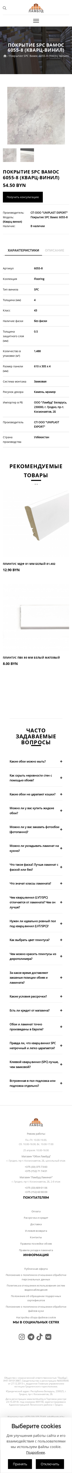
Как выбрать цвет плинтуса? (29, 940)
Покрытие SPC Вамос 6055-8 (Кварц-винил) (39, 56)
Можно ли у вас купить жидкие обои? (32, 810)
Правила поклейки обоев (36, 1243)
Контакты (36, 1237)
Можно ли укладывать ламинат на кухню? (34, 848)
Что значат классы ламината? (30, 883)
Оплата (36, 1211)
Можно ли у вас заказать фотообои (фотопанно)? (34, 829)
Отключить (50, 1464)
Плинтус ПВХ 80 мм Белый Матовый (31, 657)
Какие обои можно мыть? (28, 761)
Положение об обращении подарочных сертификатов (36, 1298)
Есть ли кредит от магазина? (29, 1010)
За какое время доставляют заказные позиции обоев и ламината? (29, 977)
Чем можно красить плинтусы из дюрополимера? (33, 956)
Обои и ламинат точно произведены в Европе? (26, 1026)
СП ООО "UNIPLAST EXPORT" (49, 212)
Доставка (36, 1224)
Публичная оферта (36, 1269)
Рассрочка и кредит (36, 1217)
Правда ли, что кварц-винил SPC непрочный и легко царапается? (33, 1045)
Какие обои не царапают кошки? (32, 794)
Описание (54, 250)
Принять (20, 1464)
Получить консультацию (23, 197)
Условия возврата (36, 1230)
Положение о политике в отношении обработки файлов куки (36, 1309)
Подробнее (35, 1452)
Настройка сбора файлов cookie (36, 1317)
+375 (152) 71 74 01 (36, 1171)
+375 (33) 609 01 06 (36, 1187)
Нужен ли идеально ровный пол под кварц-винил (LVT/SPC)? (33, 923)
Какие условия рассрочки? (28, 996)
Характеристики (23, 250)
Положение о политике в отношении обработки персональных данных (36, 1277)
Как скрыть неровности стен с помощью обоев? (31, 777)
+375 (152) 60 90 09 (36, 1192)
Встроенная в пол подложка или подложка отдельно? (32, 1083)
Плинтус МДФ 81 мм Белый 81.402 (29, 564)
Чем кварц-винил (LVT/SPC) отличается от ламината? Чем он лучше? (32, 902)
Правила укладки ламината (36, 1250)
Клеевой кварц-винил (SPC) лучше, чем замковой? (34, 1064)
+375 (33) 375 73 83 (36, 1166)
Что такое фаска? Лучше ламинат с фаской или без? (34, 867)
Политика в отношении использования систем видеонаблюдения (36, 1287)
